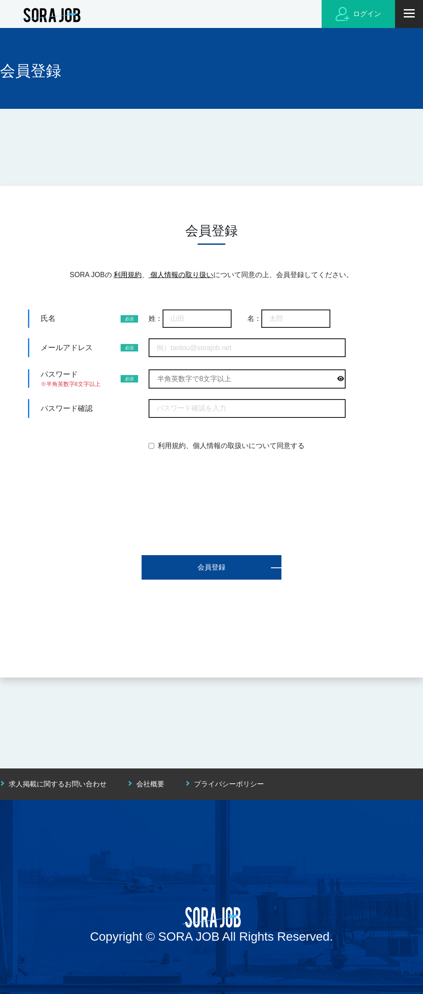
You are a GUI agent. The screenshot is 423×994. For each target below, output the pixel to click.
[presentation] (211, 489)
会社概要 (150, 784)
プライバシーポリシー (229, 784)
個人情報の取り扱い (181, 274)
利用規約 (128, 274)
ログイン (358, 14)
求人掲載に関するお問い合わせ (58, 784)
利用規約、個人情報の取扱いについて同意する (231, 445)
